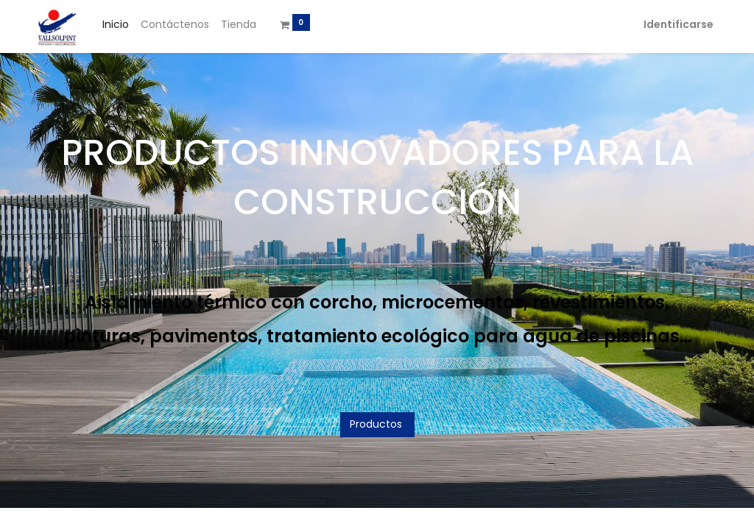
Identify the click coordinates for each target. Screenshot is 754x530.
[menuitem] (115, 25)
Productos (377, 424)
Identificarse (679, 24)
